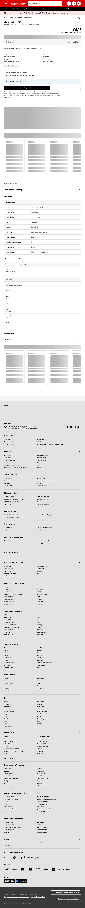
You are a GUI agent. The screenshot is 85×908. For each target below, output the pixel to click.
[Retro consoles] (8, 806)
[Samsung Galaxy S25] (42, 625)
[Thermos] (6, 721)
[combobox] (46, 3)
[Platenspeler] (40, 667)
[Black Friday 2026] (9, 576)
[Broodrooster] (8, 726)
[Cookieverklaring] (41, 460)
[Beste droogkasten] (42, 832)
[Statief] (38, 686)
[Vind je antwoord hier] (13, 428)
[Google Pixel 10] (8, 630)
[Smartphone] (40, 615)
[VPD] (22, 857)
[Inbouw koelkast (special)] (43, 736)
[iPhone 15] (39, 622)
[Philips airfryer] (40, 702)
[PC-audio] (39, 599)
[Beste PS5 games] (9, 830)
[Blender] (6, 724)
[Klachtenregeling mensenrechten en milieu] (15, 467)
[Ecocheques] (40, 576)
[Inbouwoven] (40, 751)
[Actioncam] (7, 681)
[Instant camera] (41, 681)
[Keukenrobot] (40, 706)
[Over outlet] (40, 543)
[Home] (5, 18)
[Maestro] (22, 869)
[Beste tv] (39, 825)
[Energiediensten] (8, 486)
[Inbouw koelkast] (8, 758)
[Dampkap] (39, 749)
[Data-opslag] (40, 589)
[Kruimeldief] (40, 776)
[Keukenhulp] (7, 706)
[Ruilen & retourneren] (42, 442)
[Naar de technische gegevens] (11, 66)
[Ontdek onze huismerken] (43, 541)
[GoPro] (38, 683)
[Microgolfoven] (8, 716)
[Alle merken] (40, 573)
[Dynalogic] (30, 857)
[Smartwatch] (40, 630)
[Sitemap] (39, 467)
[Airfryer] (6, 702)
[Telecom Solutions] (42, 486)
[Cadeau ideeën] (8, 568)
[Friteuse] (6, 704)
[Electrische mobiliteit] (42, 802)
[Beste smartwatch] (42, 822)
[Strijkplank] (39, 781)
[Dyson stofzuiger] (9, 773)
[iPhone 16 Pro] (40, 634)
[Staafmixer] (40, 716)
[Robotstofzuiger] (8, 776)
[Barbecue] (39, 704)
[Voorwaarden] (40, 439)
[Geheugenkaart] (41, 688)
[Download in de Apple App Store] (45, 515)
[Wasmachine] (7, 744)
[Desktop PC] (40, 597)
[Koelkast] (6, 736)
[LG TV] (38, 653)
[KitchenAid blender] (9, 709)
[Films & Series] (40, 806)
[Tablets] (39, 592)
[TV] (5, 648)
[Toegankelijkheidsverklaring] (38, 897)
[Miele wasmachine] (42, 744)
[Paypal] (61, 869)
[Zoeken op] (30, 3)
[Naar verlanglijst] (74, 3)
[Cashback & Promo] (42, 566)
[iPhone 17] (39, 617)
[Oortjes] (39, 658)
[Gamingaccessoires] (42, 804)
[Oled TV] (6, 650)
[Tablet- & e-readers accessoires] (13, 594)
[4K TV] (5, 653)
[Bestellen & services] (9, 444)
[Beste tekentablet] (42, 827)
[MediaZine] (7, 530)
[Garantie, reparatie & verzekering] (13, 499)
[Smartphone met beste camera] (12, 827)
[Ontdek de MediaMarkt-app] (11, 517)
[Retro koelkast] (41, 753)
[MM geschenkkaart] (38, 869)
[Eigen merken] (40, 568)
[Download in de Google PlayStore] (13, 515)
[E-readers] (7, 592)
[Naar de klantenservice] (43, 504)
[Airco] (5, 783)
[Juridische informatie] (9, 460)
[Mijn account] (69, 3)
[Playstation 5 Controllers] (11, 799)
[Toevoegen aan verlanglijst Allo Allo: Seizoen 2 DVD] (79, 17)
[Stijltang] (6, 771)
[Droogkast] (7, 746)
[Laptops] (6, 587)
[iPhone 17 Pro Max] (9, 620)
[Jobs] (38, 465)
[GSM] (5, 615)
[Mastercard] (30, 869)
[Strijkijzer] (6, 781)
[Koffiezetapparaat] (42, 711)
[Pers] (38, 462)
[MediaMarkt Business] (42, 455)
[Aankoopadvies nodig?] (10, 573)
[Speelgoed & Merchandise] (44, 809)
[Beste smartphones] (42, 830)
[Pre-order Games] (9, 797)
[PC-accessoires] (8, 599)
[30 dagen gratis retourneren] (12, 501)
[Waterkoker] (40, 721)
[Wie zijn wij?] (7, 455)
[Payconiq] (15, 869)
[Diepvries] (6, 756)
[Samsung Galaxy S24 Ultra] (11, 637)
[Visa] (46, 869)
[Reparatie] (7, 481)
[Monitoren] (7, 589)
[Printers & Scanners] (42, 594)
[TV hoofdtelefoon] (41, 665)
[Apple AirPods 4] (41, 660)
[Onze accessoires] (9, 556)
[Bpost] (7, 857)
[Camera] (6, 678)
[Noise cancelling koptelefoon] (44, 663)
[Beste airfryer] (8, 832)
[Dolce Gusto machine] (42, 714)
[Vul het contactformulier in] (33, 428)
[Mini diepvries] (40, 756)
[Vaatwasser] (40, 739)
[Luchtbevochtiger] (41, 786)
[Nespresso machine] (9, 714)
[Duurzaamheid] (8, 458)
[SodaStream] (7, 719)
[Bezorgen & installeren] (10, 442)
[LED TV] (6, 655)
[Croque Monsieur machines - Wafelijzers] (15, 751)
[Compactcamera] (8, 683)
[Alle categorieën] (6, 3)
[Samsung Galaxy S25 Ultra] (11, 627)
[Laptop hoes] (7, 604)
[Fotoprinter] (7, 688)
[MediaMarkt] (18, 3)
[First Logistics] (38, 858)
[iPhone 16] (39, 620)
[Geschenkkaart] (8, 527)
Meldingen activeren (27, 88)
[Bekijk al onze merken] (10, 541)
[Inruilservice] (7, 483)
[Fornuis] (6, 739)
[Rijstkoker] (39, 724)
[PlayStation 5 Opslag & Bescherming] (46, 799)
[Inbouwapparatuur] (42, 741)
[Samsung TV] (40, 650)
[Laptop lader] (40, 601)
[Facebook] (68, 427)
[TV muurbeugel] (8, 667)
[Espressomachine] (9, 711)
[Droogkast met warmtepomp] (44, 746)
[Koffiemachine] (40, 709)
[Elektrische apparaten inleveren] (45, 481)
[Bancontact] (7, 869)
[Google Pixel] (40, 627)
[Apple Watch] (7, 632)
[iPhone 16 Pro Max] (9, 622)
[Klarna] (69, 869)
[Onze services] (8, 478)
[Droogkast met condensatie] (11, 749)
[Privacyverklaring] (41, 458)
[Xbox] (5, 804)
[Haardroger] (40, 769)
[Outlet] (6, 543)
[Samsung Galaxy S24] (10, 634)
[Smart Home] (7, 769)
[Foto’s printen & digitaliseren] (44, 527)
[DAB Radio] (7, 665)
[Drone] (38, 691)
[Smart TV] (39, 648)
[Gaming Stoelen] (41, 811)
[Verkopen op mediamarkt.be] (12, 465)
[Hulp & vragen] (8, 439)
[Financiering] (40, 483)
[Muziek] (6, 811)
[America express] (53, 869)
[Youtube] (72, 427)
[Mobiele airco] (40, 783)
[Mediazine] (39, 571)
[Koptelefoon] (7, 658)
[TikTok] (79, 427)
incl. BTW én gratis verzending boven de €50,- (70, 32)
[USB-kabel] (7, 691)
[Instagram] (75, 427)
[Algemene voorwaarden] (10, 894)
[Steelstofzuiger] (41, 773)
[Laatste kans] (7, 566)
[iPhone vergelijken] (9, 822)
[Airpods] (6, 660)
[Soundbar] (39, 655)
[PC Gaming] (7, 802)
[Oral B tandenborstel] (42, 778)
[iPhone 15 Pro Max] (42, 637)
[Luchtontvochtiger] (9, 786)
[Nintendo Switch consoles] (11, 809)
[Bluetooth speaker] (9, 663)
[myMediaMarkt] (8, 504)
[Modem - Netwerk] (9, 601)
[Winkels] (6, 462)
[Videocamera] (40, 678)
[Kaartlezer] (39, 604)
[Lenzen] (6, 686)
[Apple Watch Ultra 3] (42, 632)
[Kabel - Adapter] (8, 597)
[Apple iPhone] (7, 617)
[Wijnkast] (6, 753)
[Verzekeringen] (41, 478)
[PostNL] (15, 857)
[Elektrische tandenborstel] (11, 778)
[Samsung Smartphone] (10, 625)
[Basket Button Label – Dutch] (79, 3)
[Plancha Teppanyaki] (42, 719)
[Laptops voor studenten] (43, 587)
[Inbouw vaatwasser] (9, 741)
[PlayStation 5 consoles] (43, 797)
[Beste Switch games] (9, 825)
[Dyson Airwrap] (40, 771)
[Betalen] (39, 501)
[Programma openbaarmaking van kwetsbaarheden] (50, 444)
